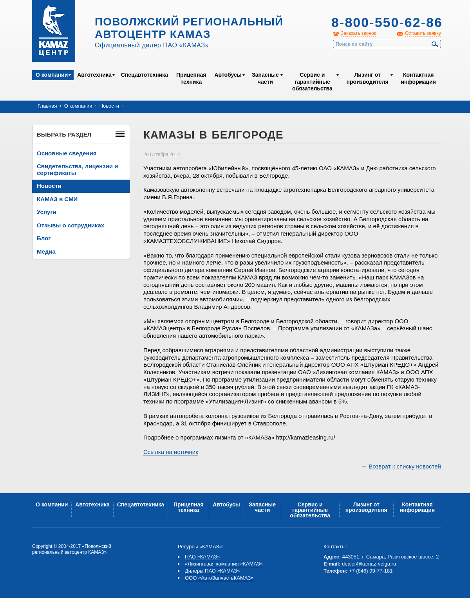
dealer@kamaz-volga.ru (369, 564)
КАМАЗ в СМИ (57, 199)
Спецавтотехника (144, 75)
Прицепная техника (191, 78)
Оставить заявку (423, 33)
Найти (435, 44)
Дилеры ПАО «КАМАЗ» (212, 571)
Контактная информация (418, 78)
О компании (52, 75)
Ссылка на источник (170, 451)
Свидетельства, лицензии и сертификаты (77, 169)
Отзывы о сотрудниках (70, 225)
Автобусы (227, 75)
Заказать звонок (358, 33)
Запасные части (265, 78)
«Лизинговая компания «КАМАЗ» (224, 564)
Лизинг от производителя (368, 78)
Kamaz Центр (53, 31)
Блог (44, 238)
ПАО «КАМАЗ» (202, 557)
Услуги (46, 212)
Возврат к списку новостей (405, 466)
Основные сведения (66, 153)
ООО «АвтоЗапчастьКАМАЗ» (219, 578)
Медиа (46, 251)
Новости (109, 106)
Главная (47, 106)
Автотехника (94, 75)
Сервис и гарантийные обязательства (312, 82)
